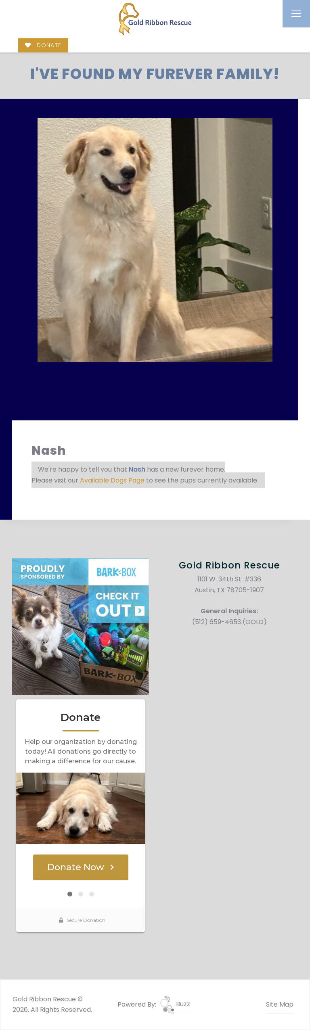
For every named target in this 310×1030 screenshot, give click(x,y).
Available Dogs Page (112, 480)
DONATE (43, 45)
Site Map (279, 1004)
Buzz (175, 1004)
